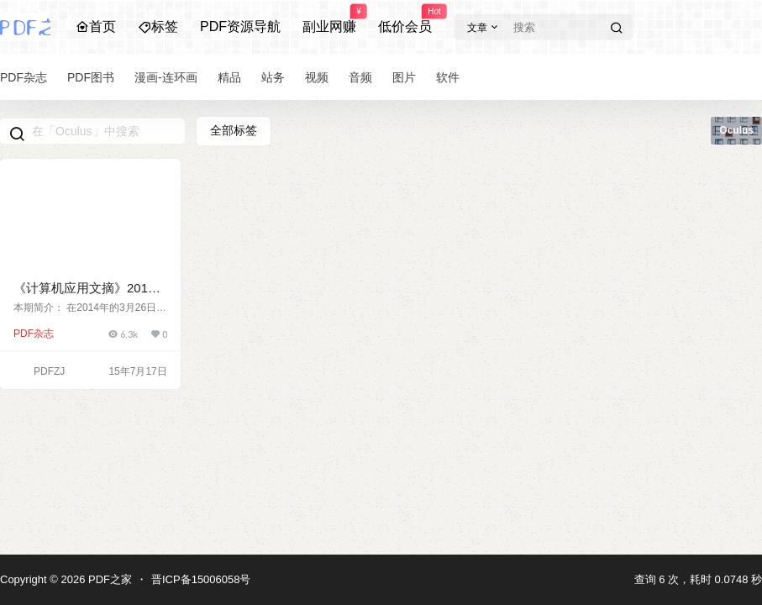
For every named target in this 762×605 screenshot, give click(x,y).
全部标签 (233, 130)
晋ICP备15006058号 (201, 579)
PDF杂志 (33, 333)
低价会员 (405, 19)
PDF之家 (108, 579)
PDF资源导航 (240, 26)
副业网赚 (329, 19)
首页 (96, 26)
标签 (158, 26)
